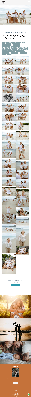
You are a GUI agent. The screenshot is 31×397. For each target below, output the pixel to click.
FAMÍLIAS (3, 43)
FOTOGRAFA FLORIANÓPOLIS (6, 45)
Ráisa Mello (4, 54)
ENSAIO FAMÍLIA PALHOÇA (20, 51)
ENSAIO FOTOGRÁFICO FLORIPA (7, 50)
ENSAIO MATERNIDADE (16, 43)
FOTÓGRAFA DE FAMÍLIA (23, 47)
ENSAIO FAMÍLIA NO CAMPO (23, 49)
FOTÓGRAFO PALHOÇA (14, 47)
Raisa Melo (9, 54)
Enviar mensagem (16, 391)
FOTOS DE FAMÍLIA (18, 42)
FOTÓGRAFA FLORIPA (24, 48)
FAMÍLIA (23, 42)
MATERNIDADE (9, 43)
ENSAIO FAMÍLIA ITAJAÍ (5, 53)
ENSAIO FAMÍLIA (4, 42)
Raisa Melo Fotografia (23, 53)
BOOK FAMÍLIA (11, 42)
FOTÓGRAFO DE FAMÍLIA (6, 48)
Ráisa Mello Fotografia (14, 53)
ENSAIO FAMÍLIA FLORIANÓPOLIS (19, 50)
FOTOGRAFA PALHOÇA (5, 46)
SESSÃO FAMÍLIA (4, 49)
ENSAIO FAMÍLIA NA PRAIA (13, 49)
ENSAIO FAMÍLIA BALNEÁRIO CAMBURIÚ (8, 51)
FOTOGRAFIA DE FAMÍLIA (15, 48)
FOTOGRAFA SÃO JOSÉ (16, 45)
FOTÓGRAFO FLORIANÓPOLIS (15, 46)
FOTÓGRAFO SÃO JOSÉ (6, 47)
